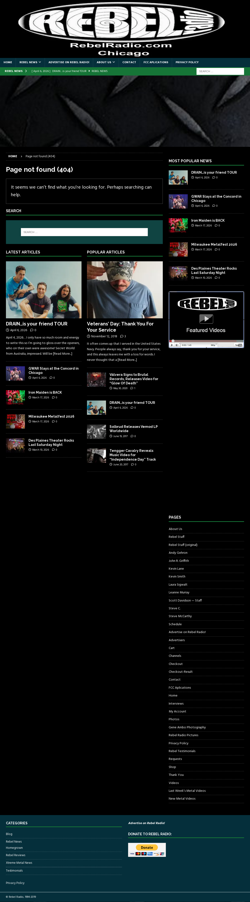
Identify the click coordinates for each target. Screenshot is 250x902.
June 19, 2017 (120, 436)
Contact (129, 62)
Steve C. (174, 608)
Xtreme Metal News (19, 862)
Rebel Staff (176, 537)
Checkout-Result (181, 672)
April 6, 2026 (18, 330)
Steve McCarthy (180, 616)
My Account (177, 711)
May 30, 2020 (120, 388)
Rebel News (28, 62)
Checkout (176, 664)
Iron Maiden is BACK (45, 392)
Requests (175, 759)
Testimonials (14, 870)
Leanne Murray (179, 592)
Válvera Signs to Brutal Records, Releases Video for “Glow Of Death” (134, 379)
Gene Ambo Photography (187, 727)
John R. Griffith (179, 561)
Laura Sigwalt (178, 584)
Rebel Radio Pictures (183, 735)
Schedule (175, 624)
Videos (174, 783)
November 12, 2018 (104, 336)
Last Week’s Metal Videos (187, 791)
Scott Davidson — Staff (185, 600)
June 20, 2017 (120, 465)
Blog (9, 834)
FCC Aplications (156, 62)
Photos (174, 719)
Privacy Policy (187, 62)
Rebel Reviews (15, 855)
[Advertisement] (125, 111)
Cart (172, 648)
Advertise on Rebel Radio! (68, 62)
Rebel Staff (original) (183, 545)
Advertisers (177, 640)
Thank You (176, 775)
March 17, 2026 (40, 398)
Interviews (176, 703)
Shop (172, 767)
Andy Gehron (178, 553)
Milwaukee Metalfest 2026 (51, 416)
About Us (104, 62)
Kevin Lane (176, 569)
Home (8, 62)
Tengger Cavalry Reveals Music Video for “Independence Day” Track (133, 455)
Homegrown (14, 848)
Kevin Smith (177, 576)
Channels (175, 656)
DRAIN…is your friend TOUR (36, 324)
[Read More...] (62, 354)
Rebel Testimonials (182, 751)
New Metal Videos (182, 799)
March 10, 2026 (40, 450)
